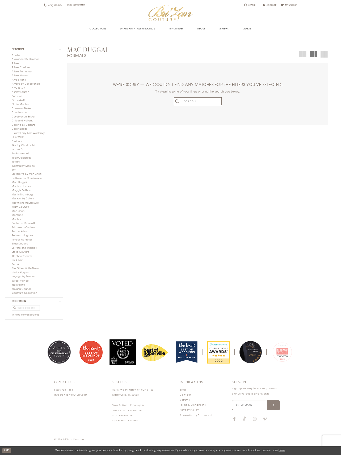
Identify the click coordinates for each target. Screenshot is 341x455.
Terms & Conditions (193, 405)
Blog (183, 390)
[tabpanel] (59, 352)
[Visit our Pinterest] (265, 419)
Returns (185, 400)
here (282, 450)
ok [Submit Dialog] (6, 450)
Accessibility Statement (196, 415)
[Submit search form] (178, 101)
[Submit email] (273, 405)
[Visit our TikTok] (244, 419)
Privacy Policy (189, 410)
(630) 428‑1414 (63, 390)
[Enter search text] (197, 101)
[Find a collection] (26, 307)
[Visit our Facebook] (234, 419)
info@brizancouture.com (71, 395)
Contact (185, 395)
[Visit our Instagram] (254, 419)
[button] (34, 49)
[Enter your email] (256, 405)
